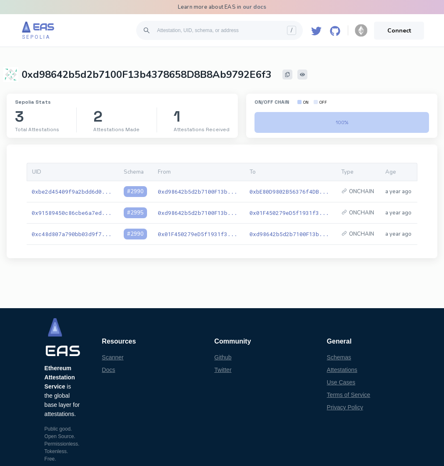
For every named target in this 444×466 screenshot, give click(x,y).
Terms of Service (348, 394)
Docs (108, 369)
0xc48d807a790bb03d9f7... (72, 234)
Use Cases (341, 382)
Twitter (223, 369)
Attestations (342, 369)
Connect (399, 31)
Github (223, 357)
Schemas (339, 357)
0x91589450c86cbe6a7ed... (72, 213)
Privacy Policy (345, 407)
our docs (255, 7)
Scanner (113, 357)
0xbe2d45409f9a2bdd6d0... (72, 191)
